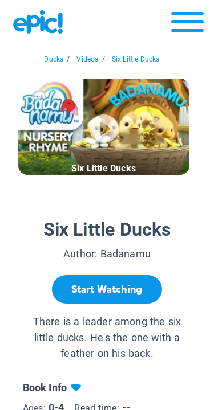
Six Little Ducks (136, 59)
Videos (87, 59)
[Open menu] (187, 24)
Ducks (53, 59)
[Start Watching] (107, 289)
